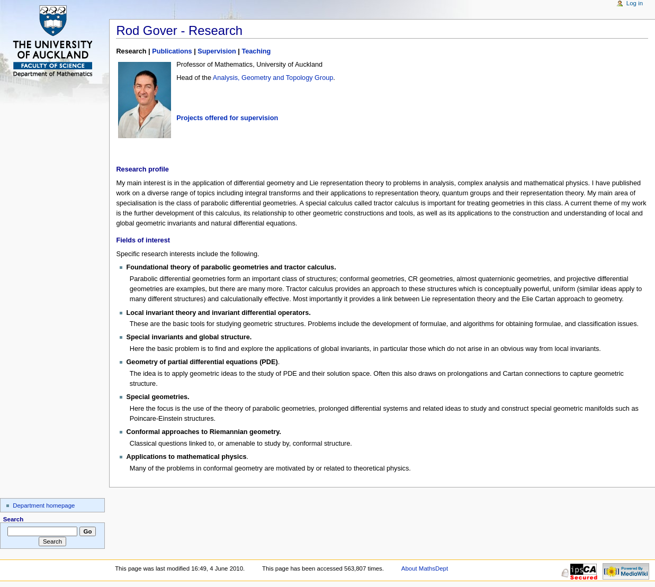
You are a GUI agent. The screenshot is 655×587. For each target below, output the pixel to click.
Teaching (256, 51)
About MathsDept (424, 568)
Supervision (217, 51)
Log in (634, 3)
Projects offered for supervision (227, 118)
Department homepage (44, 505)
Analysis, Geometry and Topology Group (273, 78)
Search (13, 519)
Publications (172, 51)
